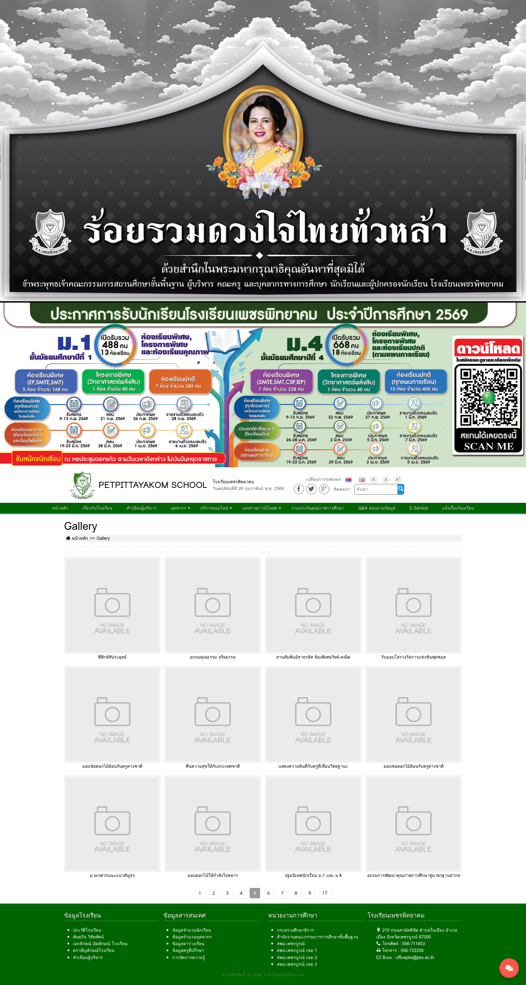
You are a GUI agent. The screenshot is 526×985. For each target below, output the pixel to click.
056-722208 (412, 950)
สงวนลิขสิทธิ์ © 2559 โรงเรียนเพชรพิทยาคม (263, 974)
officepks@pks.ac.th (415, 957)
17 (324, 893)
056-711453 (413, 943)
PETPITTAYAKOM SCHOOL (153, 485)
